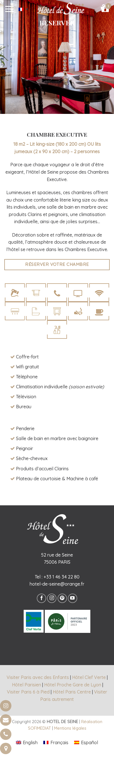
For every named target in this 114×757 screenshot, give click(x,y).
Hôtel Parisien (26, 685)
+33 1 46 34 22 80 (62, 577)
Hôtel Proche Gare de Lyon (72, 685)
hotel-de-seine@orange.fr (57, 584)
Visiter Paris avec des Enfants (38, 677)
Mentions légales (70, 728)
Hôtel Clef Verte (89, 677)
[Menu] (9, 9)
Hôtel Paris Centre (72, 692)
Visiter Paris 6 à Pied (28, 692)
